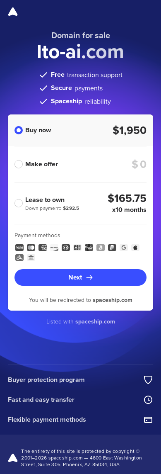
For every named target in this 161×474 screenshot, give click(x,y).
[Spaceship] (13, 12)
